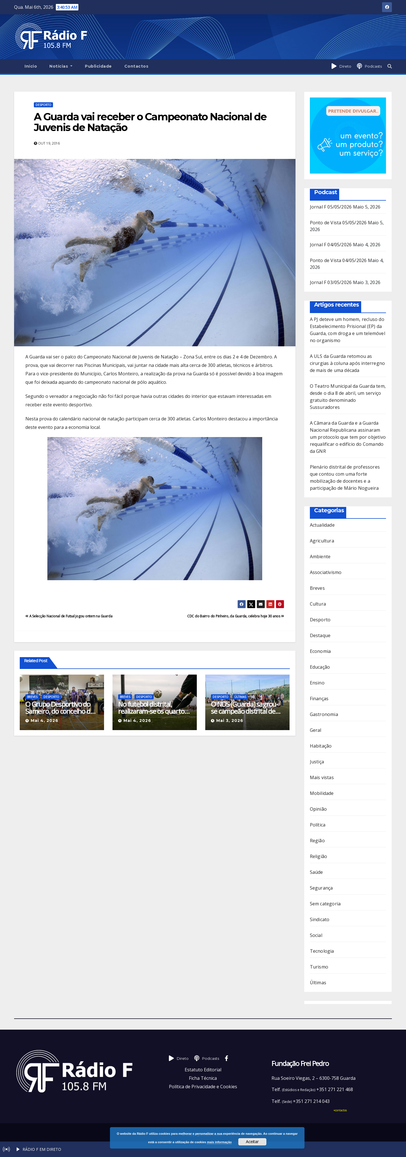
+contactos (340, 1110)
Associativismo (326, 572)
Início (31, 66)
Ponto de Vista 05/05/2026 (338, 223)
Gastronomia (324, 714)
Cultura (318, 604)
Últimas (240, 697)
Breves (32, 697)
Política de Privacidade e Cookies (203, 1086)
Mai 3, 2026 (229, 720)
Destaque (320, 635)
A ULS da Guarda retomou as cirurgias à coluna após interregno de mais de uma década (347, 363)
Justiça (317, 762)
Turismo (319, 967)
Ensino (317, 683)
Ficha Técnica (203, 1078)
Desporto (43, 105)
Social (316, 935)
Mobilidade (322, 793)
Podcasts (373, 66)
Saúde (316, 872)
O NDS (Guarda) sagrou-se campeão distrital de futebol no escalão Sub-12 (247, 708)
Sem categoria (325, 904)
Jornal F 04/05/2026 (331, 244)
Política (318, 825)
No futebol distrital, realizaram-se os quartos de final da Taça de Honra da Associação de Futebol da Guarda (153, 708)
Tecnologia (322, 951)
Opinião (318, 809)
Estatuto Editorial (203, 1070)
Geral (315, 730)
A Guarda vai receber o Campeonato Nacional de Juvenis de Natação (150, 122)
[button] (389, 66)
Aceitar (252, 1141)
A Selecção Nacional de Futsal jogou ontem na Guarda (68, 616)
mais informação (219, 1142)
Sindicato (320, 919)
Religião (318, 856)
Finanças (319, 698)
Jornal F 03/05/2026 (331, 282)
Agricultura (322, 541)
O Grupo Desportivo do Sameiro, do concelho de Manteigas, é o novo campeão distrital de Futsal (59, 708)
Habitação (321, 746)
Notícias (60, 66)
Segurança (321, 888)
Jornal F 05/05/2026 (331, 207)
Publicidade (98, 66)
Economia (320, 651)
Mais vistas (322, 777)
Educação (320, 667)
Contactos (136, 66)
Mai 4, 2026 (44, 720)
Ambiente (320, 556)
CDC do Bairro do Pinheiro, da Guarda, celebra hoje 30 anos (235, 616)
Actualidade (322, 525)
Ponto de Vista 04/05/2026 (338, 260)
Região (317, 840)
